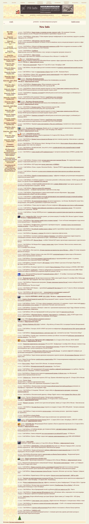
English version (75, 21)
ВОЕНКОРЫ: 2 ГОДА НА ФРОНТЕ (42, 446)
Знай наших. (26, 496)
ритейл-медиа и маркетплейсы (44, 359)
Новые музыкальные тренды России (41, 471)
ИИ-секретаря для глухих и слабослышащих (71, 205)
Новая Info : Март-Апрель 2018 (10, 136)
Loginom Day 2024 (31, 216)
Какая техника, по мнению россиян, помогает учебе (46, 32)
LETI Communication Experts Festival (36, 419)
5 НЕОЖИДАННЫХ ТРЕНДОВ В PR (66, 429)
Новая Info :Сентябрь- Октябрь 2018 (10, 123)
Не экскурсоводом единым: (40, 201)
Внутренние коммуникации (61, 462)
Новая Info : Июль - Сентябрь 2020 (10, 77)
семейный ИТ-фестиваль (54, 288)
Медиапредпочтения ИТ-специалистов (41, 366)
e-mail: (11, 21)
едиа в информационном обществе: (34, 482)
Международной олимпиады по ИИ (49, 46)
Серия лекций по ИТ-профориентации (42, 152)
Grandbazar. (35, 50)
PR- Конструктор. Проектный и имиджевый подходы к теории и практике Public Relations (10, 152)
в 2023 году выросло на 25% (62, 489)
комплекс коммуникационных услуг (58, 436)
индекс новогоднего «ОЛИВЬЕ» (50, 164)
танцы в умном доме (48, 244)
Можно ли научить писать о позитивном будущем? (45, 467)
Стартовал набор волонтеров (40, 507)
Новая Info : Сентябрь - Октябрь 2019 (10, 98)
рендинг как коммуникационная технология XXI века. (39, 478)
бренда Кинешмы (55, 267)
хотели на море (46, 411)
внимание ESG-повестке (41, 181)
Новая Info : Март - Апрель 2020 (10, 85)
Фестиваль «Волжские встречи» (35, 78)
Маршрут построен (28, 402)
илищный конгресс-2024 (51, 274)
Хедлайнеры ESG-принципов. (34, 128)
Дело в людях (26, 363)
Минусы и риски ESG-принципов (41, 188)
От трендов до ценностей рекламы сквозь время (45, 503)
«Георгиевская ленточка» (52, 346)
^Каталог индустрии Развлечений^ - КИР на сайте (64, 475)
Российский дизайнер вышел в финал (42, 229)
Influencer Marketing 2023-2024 (31, 324)
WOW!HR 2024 (30, 339)
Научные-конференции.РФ (16, 522)
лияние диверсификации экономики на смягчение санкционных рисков (52, 208)
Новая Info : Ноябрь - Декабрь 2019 (10, 94)
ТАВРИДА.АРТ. (36, 510)
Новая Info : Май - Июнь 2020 (10, 81)
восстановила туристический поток (45, 258)
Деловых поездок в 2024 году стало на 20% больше (46, 351)
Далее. (29, 380)
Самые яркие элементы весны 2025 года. (67, 88)
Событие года (27, 377)
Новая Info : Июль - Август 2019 (10, 102)
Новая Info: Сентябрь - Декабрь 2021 (10, 60)
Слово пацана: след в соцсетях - (41, 500)
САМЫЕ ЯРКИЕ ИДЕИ (60, 184)
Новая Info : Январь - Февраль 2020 (10, 89)
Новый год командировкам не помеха (42, 175)
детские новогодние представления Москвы (54, 160)
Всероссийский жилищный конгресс (37, 398)
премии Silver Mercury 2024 (72, 394)
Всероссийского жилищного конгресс (39, 319)
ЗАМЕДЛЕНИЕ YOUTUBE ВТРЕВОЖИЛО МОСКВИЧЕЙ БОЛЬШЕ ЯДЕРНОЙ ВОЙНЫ (57, 196)
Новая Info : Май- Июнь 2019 (10, 106)
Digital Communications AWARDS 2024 (35, 458)
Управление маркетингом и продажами (34, 344)
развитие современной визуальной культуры (70, 67)
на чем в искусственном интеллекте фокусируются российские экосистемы (59, 171)
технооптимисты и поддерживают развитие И (56, 292)
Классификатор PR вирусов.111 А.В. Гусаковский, (10, 166)
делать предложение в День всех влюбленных (50, 124)
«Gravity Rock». (35, 415)
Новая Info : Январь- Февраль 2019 (10, 115)
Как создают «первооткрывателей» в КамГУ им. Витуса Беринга (46, 193)
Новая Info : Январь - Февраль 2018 (10, 140)
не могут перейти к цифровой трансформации (57, 369)
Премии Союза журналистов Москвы (41, 139)
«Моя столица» (36, 55)
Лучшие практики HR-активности (41, 492)
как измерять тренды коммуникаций (49, 74)
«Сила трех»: (35, 36)
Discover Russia (37, 240)
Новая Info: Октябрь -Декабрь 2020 (10, 72)
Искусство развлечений (29, 64)
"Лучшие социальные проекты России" (57, 282)
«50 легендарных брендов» (71, 355)
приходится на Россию (67, 312)
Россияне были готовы (38, 407)
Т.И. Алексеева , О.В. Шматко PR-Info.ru (10, 170)
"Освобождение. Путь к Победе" (63, 485)
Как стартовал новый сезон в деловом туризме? (45, 220)
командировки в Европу (43, 71)
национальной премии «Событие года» (56, 373)
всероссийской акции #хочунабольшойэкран (59, 386)
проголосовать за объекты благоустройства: (55, 454)
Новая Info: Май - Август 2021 (10, 64)
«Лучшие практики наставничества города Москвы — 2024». (56, 250)
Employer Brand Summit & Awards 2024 (33, 299)
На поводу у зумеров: (38, 233)
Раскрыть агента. (36, 84)
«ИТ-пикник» (46, 262)
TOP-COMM (46, 296)
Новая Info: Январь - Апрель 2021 (10, 68)
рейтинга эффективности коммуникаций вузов (57, 450)
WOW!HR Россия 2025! (32, 59)
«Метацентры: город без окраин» (41, 40)
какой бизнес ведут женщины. (54, 97)
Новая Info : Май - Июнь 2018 (10, 132)
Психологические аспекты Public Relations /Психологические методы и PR (10, 160)
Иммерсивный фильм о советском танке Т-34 (43, 333)
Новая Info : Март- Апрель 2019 (10, 111)
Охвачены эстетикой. (38, 92)
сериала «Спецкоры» (49, 236)
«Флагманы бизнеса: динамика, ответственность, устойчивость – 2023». (51, 314)
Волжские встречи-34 (29, 278)
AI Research (34, 269)
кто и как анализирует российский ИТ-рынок (54, 433)
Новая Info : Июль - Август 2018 (10, 127)
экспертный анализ (58, 254)
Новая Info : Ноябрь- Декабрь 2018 (10, 119)
